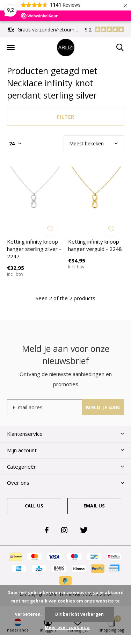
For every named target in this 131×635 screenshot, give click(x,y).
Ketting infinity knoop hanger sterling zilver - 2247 (34, 249)
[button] (10, 47)
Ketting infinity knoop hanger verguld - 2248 (95, 245)
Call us (34, 506)
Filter (65, 116)
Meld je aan (103, 407)
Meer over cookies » (67, 627)
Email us (94, 506)
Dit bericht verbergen (79, 614)
